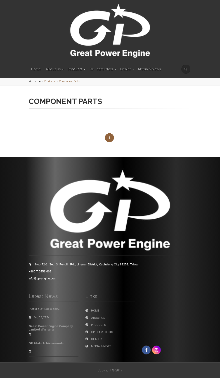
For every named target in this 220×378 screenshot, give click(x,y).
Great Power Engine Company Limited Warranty (51, 327)
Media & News (149, 69)
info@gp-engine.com (43, 278)
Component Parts (69, 81)
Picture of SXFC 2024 (44, 309)
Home (36, 69)
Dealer (125, 69)
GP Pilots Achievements (46, 343)
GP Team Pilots (101, 69)
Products (75, 69)
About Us (53, 69)
